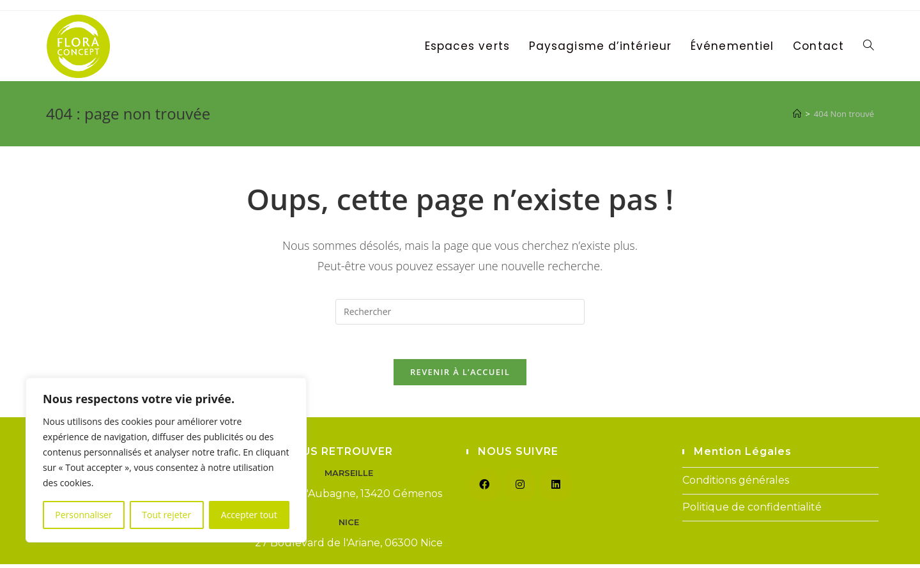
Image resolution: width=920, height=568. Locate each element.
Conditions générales (735, 484)
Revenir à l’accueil (460, 375)
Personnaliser (83, 515)
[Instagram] (520, 489)
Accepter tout (249, 515)
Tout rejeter (166, 515)
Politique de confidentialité (752, 511)
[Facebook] (484, 489)
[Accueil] (797, 113)
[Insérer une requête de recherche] (460, 312)
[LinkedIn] (556, 489)
